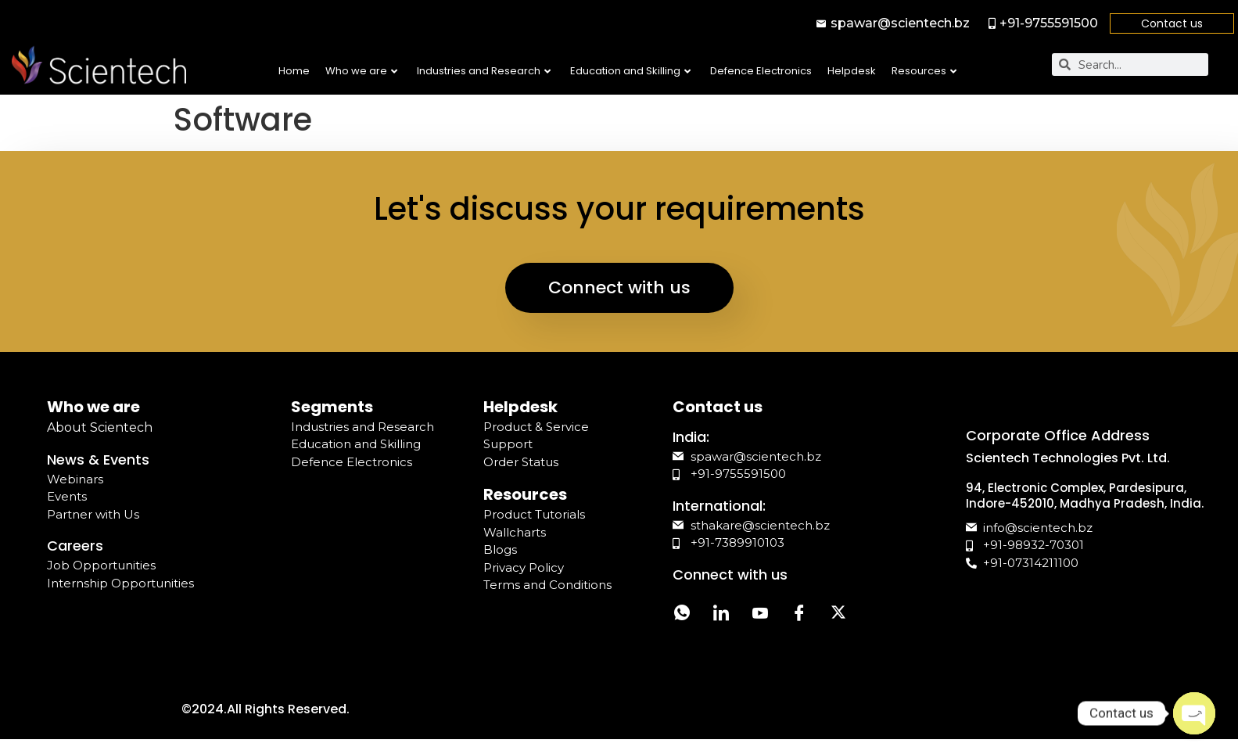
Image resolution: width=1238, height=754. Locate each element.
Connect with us (619, 287)
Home (294, 70)
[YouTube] (760, 615)
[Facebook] (799, 615)
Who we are (361, 70)
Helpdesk (851, 70)
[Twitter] (838, 615)
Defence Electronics (761, 70)
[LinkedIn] (721, 615)
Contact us (1172, 23)
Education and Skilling (630, 70)
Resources (924, 70)
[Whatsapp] (682, 615)
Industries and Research (484, 70)
